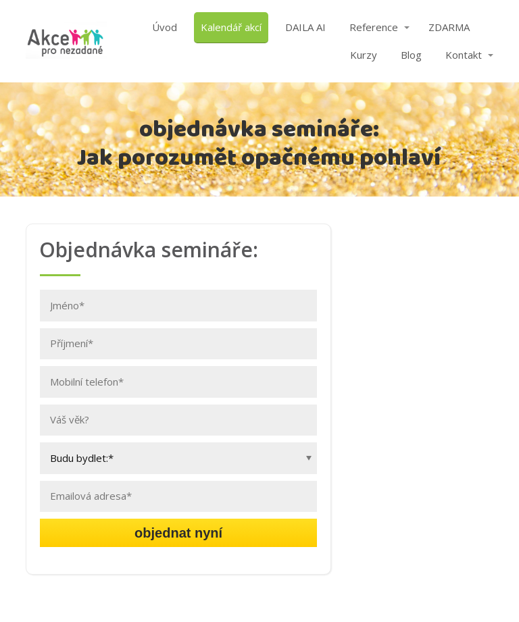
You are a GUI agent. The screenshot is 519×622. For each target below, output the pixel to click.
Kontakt (463, 54)
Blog (411, 54)
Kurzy (363, 54)
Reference (373, 27)
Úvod (164, 27)
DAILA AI (305, 27)
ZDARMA (449, 27)
